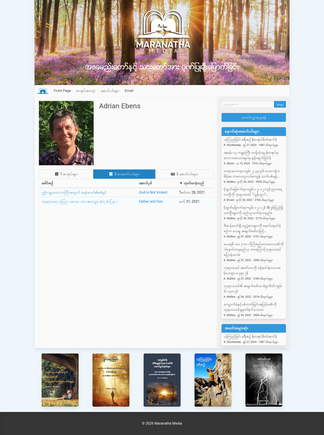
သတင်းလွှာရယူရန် (253, 117)
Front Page (62, 91)
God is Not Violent (153, 192)
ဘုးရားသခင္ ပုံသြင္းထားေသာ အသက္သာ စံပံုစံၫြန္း (80, 201)
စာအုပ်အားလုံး (85, 91)
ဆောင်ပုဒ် (145, 183)
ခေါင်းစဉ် (47, 183)
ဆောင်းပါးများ (110, 91)
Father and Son (151, 201)
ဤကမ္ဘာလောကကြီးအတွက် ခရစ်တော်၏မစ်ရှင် (74, 192)
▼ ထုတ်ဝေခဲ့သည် (191, 183)
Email (129, 91)
